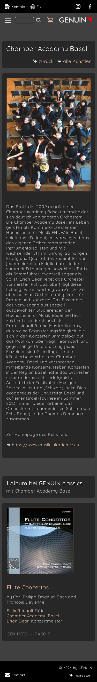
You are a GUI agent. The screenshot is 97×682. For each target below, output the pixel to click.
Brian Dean (34, 621)
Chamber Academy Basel (33, 615)
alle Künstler (74, 61)
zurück (43, 61)
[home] (8, 20)
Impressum (80, 675)
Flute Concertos (28, 587)
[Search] (24, 20)
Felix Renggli (26, 610)
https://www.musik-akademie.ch (45, 444)
